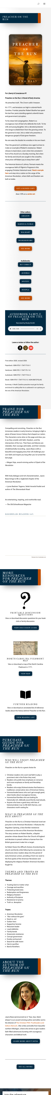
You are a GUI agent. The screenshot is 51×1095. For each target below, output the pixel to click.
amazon (25, 215)
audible (25, 273)
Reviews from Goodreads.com (39, 557)
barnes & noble (25, 224)
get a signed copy (25, 188)
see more (25, 248)
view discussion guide (25, 627)
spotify (25, 281)
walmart (25, 232)
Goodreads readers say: (19, 514)
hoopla (25, 289)
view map (25, 673)
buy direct (25, 264)
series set (31, 194)
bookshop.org (25, 240)
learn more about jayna (25, 1041)
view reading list (25, 717)
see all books (25, 1066)
